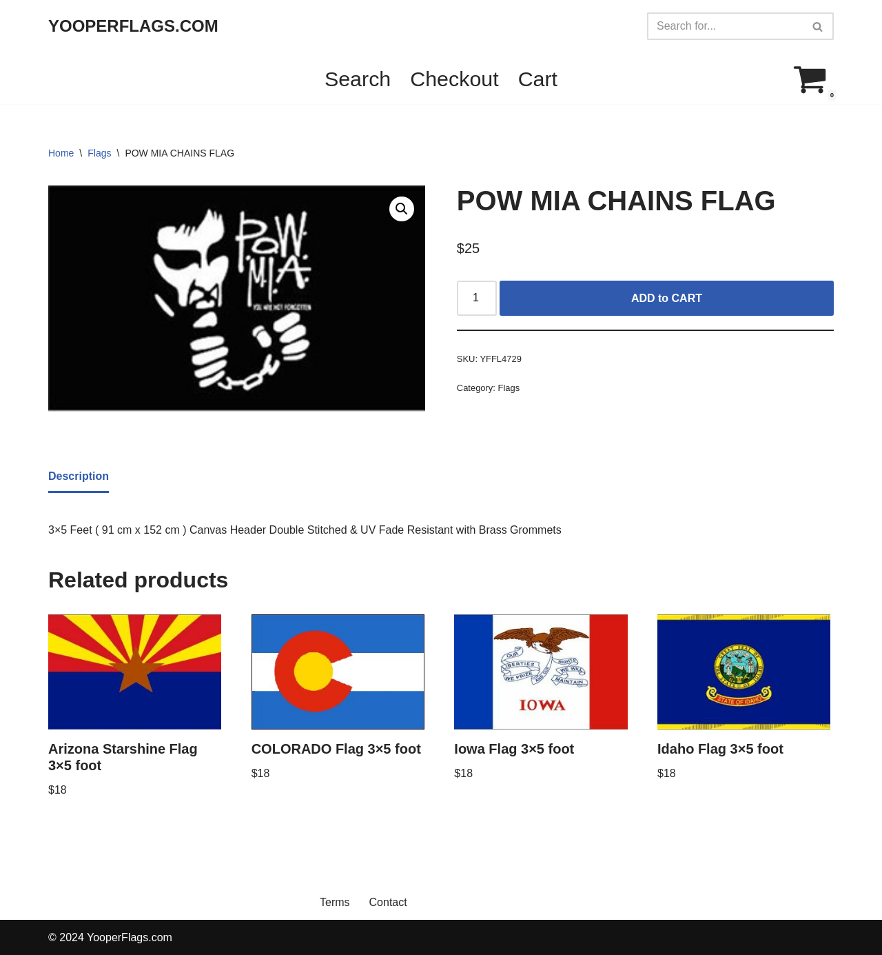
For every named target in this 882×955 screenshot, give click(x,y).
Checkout (454, 78)
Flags (99, 153)
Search (358, 78)
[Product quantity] (477, 298)
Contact (388, 902)
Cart (537, 78)
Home (61, 153)
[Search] (725, 26)
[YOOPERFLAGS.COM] (133, 26)
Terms (335, 902)
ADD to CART (666, 298)
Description (78, 476)
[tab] (78, 477)
